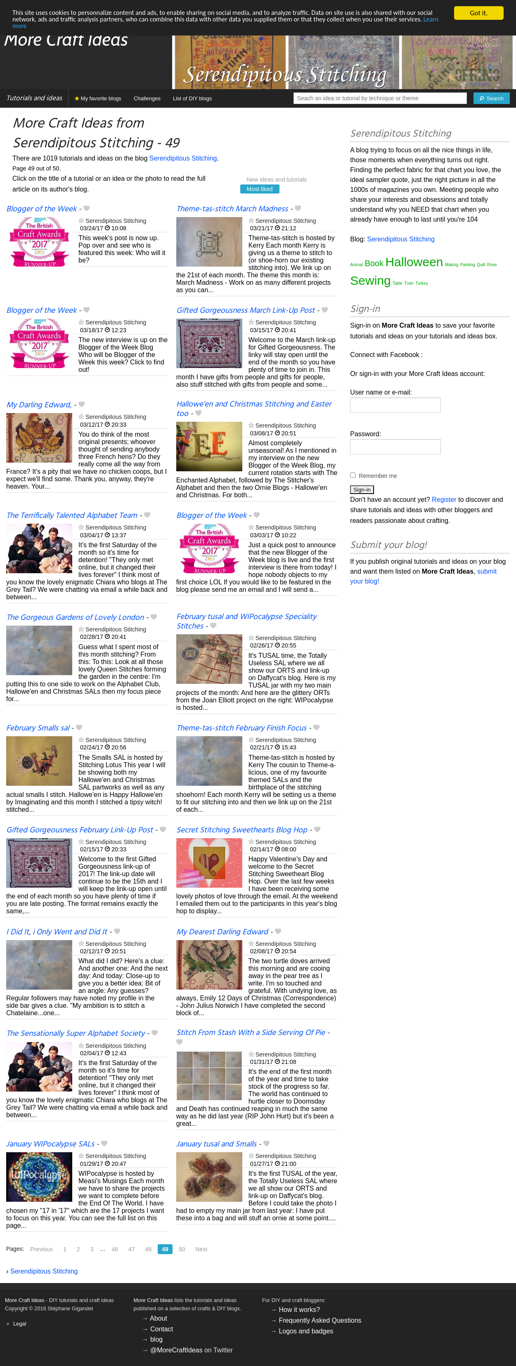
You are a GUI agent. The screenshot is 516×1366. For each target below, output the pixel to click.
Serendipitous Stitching (183, 158)
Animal (356, 264)
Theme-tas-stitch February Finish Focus (241, 728)
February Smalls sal (37, 728)
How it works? (299, 1309)
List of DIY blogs (192, 98)
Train (409, 283)
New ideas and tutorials (277, 179)
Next (201, 1249)
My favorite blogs (98, 98)
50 (182, 1249)
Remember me (378, 476)
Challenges (147, 98)
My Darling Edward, (38, 405)
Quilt (481, 264)
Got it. (479, 13)
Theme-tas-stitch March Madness (232, 209)
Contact (161, 1329)
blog (156, 1339)
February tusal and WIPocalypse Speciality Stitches (246, 622)
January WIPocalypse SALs (50, 1144)
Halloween (414, 262)
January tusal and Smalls (216, 1144)
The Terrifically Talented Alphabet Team (71, 516)
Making (451, 264)
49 (165, 1249)
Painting (467, 264)
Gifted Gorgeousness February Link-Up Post (79, 830)
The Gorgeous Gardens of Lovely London (75, 618)
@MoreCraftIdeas (176, 1350)
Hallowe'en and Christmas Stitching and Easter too (253, 409)
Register (444, 499)
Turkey (421, 283)
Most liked (260, 189)
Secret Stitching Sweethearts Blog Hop (241, 830)
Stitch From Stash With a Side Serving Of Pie (250, 1033)
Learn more (54, 27)
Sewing (370, 280)
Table (397, 283)
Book (374, 263)
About (158, 1318)
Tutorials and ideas (34, 98)
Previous (42, 1249)
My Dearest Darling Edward (222, 932)
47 (131, 1249)
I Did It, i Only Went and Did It (56, 932)
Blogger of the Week (41, 209)
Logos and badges (306, 1331)
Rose (492, 264)
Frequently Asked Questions (320, 1320)
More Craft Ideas (24, 1300)
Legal (19, 1324)
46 (114, 1249)
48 (148, 1249)
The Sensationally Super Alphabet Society (75, 1034)
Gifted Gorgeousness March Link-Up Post (245, 311)
